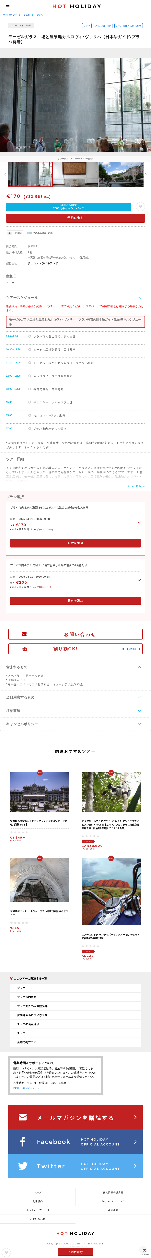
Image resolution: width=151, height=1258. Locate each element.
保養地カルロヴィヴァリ (32, 1015)
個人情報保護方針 (113, 1192)
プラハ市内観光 (103, 26)
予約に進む (75, 217)
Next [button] (145, 174)
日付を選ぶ (75, 543)
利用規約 (38, 1201)
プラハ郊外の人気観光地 (129, 26)
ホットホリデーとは (37, 1210)
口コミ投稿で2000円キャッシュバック (68, 206)
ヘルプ (37, 1192)
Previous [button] (5, 174)
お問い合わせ (80, 634)
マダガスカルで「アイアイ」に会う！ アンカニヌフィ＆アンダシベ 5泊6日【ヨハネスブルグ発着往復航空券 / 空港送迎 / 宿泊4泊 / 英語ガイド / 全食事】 (111, 825)
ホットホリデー (10, 15)
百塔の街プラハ (26, 1042)
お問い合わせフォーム (27, 1087)
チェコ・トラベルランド (43, 263)
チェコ (27, 15)
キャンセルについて (113, 1201)
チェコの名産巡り (28, 1024)
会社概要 (113, 1210)
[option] (75, 105)
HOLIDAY (77, 6)
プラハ (40, 15)
